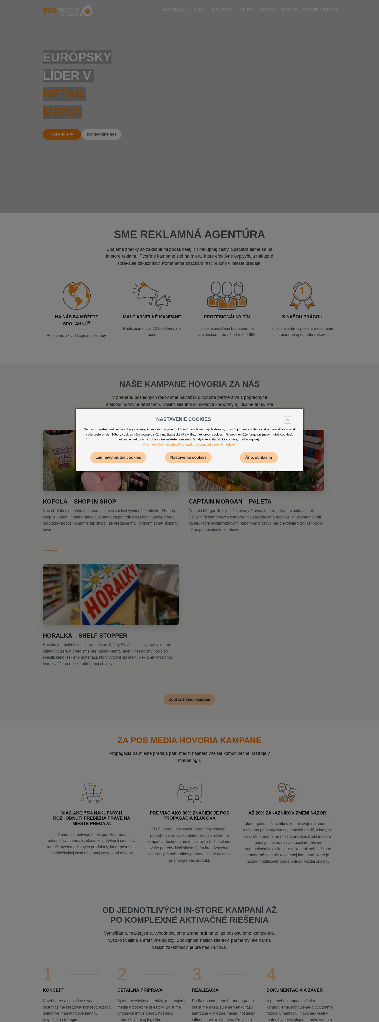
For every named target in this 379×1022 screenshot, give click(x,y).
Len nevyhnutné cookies (118, 457)
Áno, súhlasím (258, 457)
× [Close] (287, 420)
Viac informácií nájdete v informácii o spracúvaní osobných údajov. (189, 444)
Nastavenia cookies (188, 457)
